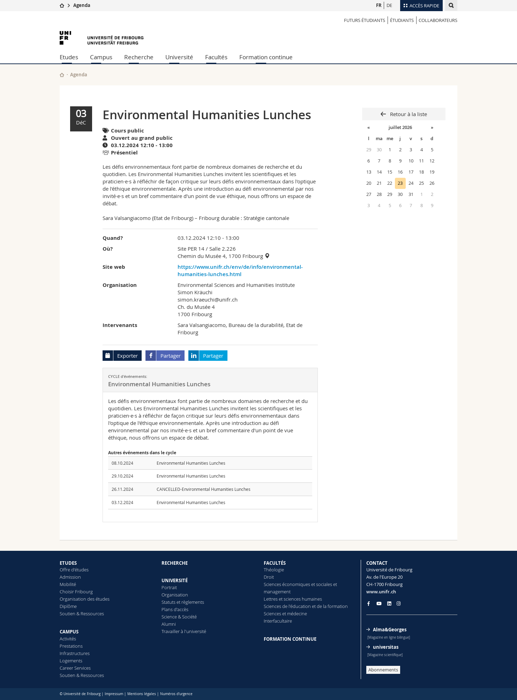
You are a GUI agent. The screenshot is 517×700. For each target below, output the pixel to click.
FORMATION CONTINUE (290, 639)
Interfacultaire (278, 621)
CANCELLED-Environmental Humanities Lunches (203, 489)
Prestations (71, 646)
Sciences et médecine (285, 613)
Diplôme (68, 606)
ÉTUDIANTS (402, 20)
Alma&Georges (389, 629)
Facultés (216, 57)
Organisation (175, 595)
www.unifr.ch (381, 591)
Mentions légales (141, 694)
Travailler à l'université (184, 631)
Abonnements (383, 670)
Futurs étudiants (364, 20)
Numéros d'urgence (176, 694)
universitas (385, 647)
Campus (101, 57)
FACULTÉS (275, 563)
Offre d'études (74, 569)
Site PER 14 (191, 248)
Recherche (138, 57)
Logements (71, 660)
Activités (68, 639)
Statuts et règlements (183, 602)
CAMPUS (69, 632)
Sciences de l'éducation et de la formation (306, 606)
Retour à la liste (408, 114)
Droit (269, 577)
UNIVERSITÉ (175, 580)
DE (389, 5)
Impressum (114, 694)
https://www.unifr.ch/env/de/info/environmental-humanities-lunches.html (240, 270)
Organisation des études (85, 599)
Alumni (169, 624)
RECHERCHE (175, 563)
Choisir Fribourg (76, 591)
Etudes (69, 57)
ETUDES (68, 563)
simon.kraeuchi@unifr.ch (208, 299)
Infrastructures (75, 653)
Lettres (271, 599)
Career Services (75, 668)
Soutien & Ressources (82, 613)
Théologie (274, 569)
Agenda (81, 5)
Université (179, 57)
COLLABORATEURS (438, 20)
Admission (70, 577)
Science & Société (179, 617)
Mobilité (68, 584)
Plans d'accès (175, 609)
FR (379, 5)
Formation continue (266, 57)
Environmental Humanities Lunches (191, 463)
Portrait (169, 587)
